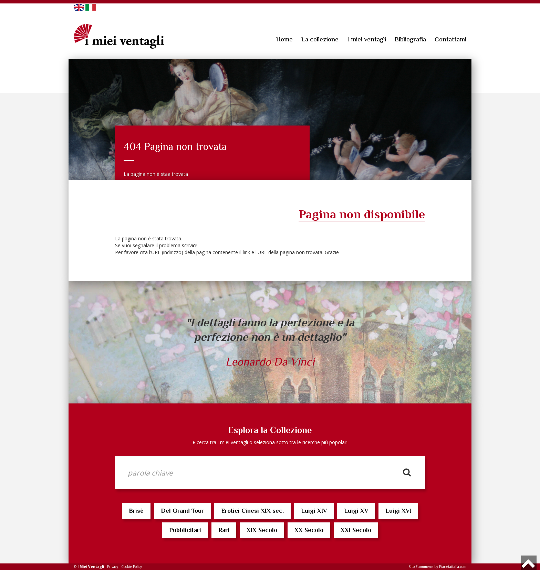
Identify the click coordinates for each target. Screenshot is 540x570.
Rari (223, 530)
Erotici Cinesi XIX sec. (252, 510)
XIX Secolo (262, 530)
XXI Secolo (356, 530)
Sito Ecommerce (420, 566)
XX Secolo (308, 530)
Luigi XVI (398, 510)
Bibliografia (410, 39)
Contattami (450, 39)
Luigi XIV (314, 510)
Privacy (112, 566)
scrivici (189, 245)
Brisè (136, 510)
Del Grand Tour (182, 510)
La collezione (320, 39)
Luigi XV (356, 510)
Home (284, 39)
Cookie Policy (131, 566)
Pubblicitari (185, 530)
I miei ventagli (366, 39)
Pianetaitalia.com (452, 566)
